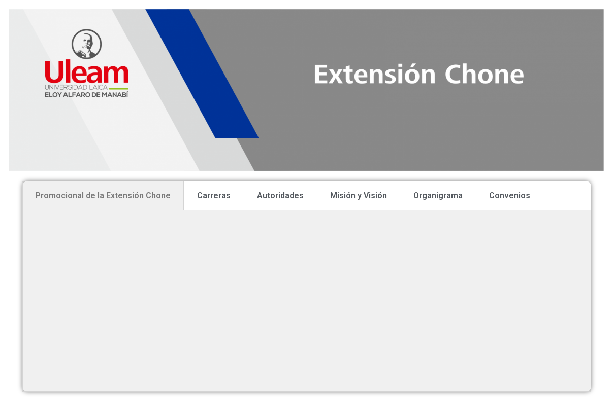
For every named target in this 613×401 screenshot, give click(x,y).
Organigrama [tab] (438, 195)
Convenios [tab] (509, 195)
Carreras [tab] (214, 195)
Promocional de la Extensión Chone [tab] (103, 195)
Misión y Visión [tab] (358, 195)
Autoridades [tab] (280, 195)
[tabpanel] (306, 301)
